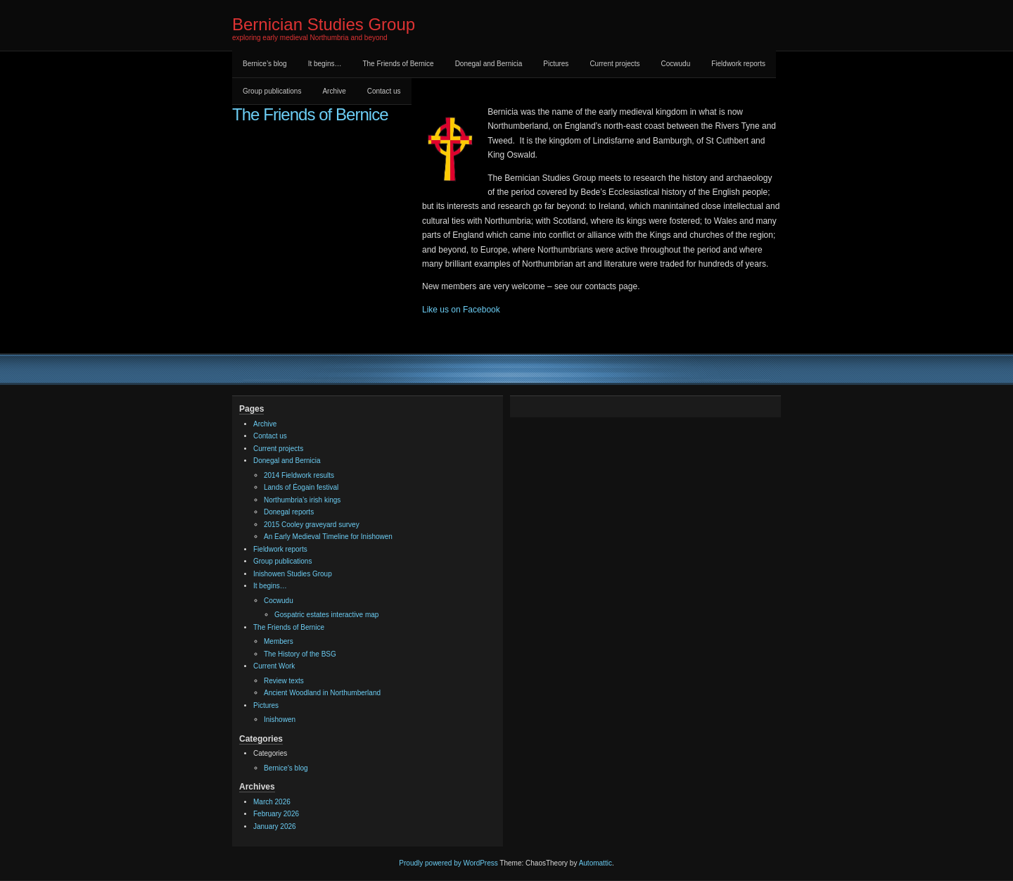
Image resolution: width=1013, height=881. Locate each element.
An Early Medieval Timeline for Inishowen (328, 536)
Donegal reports (289, 512)
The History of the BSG (300, 654)
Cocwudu (676, 64)
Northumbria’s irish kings (302, 500)
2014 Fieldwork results (299, 475)
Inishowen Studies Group (292, 574)
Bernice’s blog (265, 64)
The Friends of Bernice (397, 64)
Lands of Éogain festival (301, 487)
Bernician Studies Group (323, 24)
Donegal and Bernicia (489, 64)
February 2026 (276, 814)
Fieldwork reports (738, 64)
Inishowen (279, 719)
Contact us (384, 91)
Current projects (614, 64)
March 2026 (272, 802)
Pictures (555, 64)
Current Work (274, 666)
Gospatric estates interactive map (326, 615)
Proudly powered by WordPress (448, 863)
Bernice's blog (286, 768)
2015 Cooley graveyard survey (311, 524)
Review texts (284, 681)
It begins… (325, 64)
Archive (333, 91)
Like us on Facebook (461, 310)
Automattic (595, 863)
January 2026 (274, 826)
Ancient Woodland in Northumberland (322, 693)
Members (278, 641)
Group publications (272, 91)
